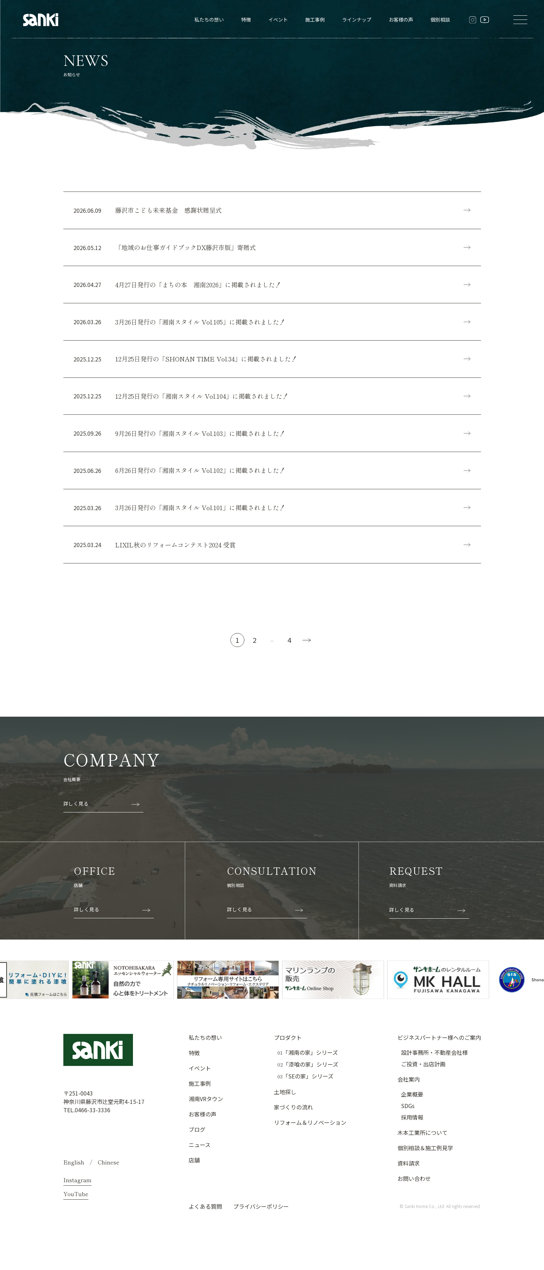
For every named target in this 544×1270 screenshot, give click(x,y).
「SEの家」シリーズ (305, 1080)
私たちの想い (209, 19)
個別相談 (440, 19)
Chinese (108, 1166)
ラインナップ (356, 19)
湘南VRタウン (206, 1103)
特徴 (246, 19)
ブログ (197, 1133)
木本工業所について (422, 1136)
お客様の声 (401, 19)
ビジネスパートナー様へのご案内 (439, 1041)
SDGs (408, 1110)
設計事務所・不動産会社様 (434, 1056)
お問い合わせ (414, 1182)
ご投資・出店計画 (423, 1068)
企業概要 (412, 1098)
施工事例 (315, 19)
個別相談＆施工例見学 (425, 1152)
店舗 (194, 1164)
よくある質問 (205, 1211)
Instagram (77, 1184)
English (73, 1166)
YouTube (75, 1198)
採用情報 (412, 1121)
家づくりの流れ (293, 1111)
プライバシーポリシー (261, 1211)
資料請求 (408, 1167)
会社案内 (408, 1083)
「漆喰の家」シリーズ (307, 1069)
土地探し (285, 1096)
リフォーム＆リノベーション (310, 1126)
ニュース (200, 1149)
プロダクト (288, 1041)
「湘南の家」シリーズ (307, 1057)
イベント (278, 19)
